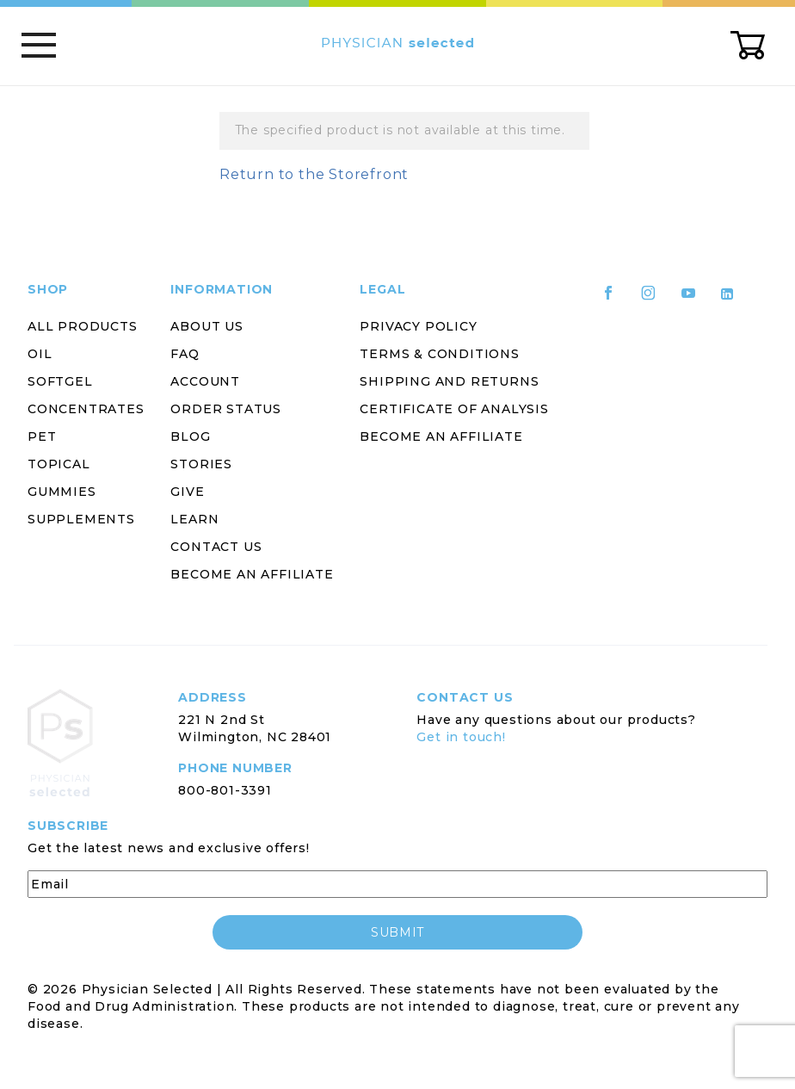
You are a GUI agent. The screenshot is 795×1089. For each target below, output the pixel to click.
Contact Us (216, 546)
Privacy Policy (418, 326)
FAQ (184, 354)
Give (187, 491)
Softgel (60, 381)
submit (397, 932)
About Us (206, 326)
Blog (190, 436)
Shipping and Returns (449, 381)
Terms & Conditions (439, 354)
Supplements (81, 519)
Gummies (62, 491)
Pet (42, 436)
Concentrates (86, 409)
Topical (59, 464)
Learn (194, 519)
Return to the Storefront (314, 174)
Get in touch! (460, 737)
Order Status (225, 409)
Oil (40, 354)
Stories (201, 464)
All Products (83, 326)
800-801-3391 (225, 790)
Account (205, 381)
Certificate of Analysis (454, 409)
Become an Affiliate (251, 574)
